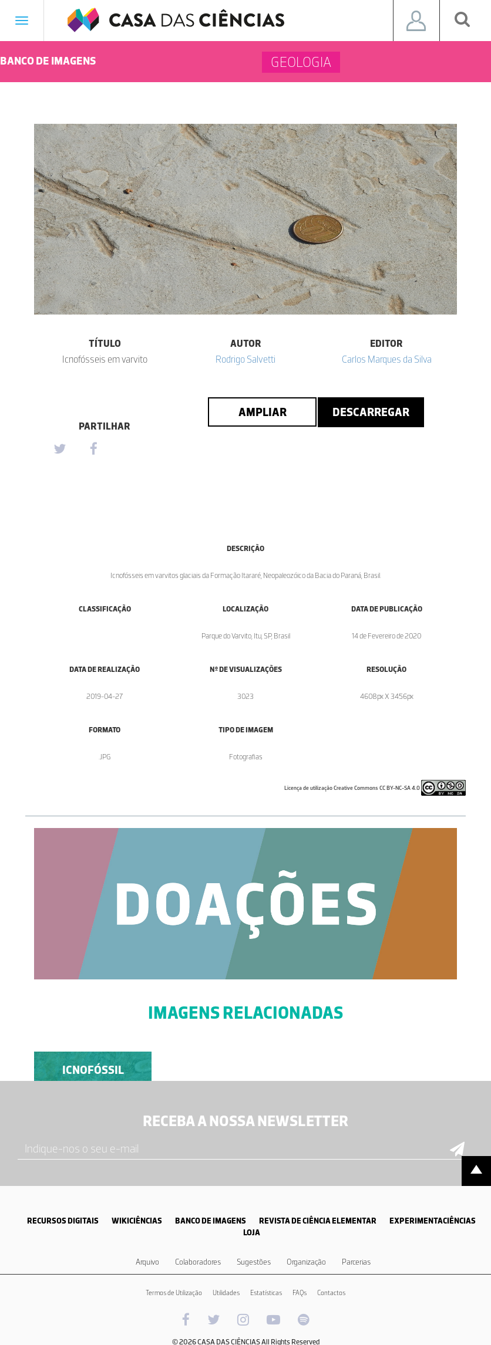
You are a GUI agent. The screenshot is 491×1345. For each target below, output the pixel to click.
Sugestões (254, 1262)
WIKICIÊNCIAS (137, 1221)
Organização (306, 1262)
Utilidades (226, 1293)
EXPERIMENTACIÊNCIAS (432, 1221)
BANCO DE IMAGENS (210, 1221)
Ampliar (262, 412)
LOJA (251, 1233)
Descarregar (370, 412)
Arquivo (147, 1262)
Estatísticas (266, 1293)
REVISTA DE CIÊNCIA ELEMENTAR (317, 1221)
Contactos (331, 1293)
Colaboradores (198, 1262)
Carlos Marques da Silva (387, 359)
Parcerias (356, 1262)
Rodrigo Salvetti (245, 359)
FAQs (299, 1293)
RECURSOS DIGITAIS (63, 1221)
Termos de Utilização (174, 1293)
